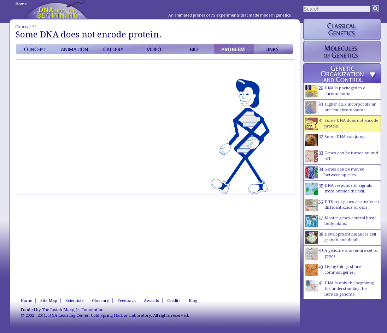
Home (26, 300)
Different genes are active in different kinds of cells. (342, 205)
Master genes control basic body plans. (340, 221)
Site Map (48, 300)
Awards (151, 300)
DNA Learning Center (68, 315)
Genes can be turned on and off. (341, 156)
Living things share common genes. (333, 270)
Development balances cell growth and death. (340, 237)
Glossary (100, 300)
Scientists (74, 300)
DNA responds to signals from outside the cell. (338, 189)
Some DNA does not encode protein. (341, 124)
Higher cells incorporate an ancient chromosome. (340, 107)
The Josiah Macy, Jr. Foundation (73, 309)
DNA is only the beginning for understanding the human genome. (339, 288)
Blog (193, 300)
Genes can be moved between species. (334, 172)
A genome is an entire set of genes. (341, 254)
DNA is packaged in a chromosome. (335, 91)
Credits (174, 300)
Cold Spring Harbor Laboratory (121, 315)
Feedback (126, 300)
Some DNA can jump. (335, 140)
